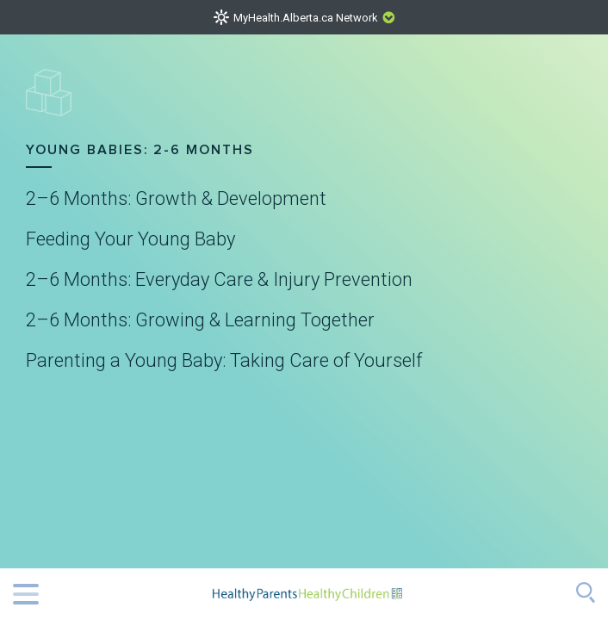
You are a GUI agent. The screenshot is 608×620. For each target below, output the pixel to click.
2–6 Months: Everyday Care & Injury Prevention (219, 279)
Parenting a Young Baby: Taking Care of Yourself (224, 360)
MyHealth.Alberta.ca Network (305, 17)
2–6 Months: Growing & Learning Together (200, 320)
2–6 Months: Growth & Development (176, 198)
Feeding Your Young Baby (130, 239)
